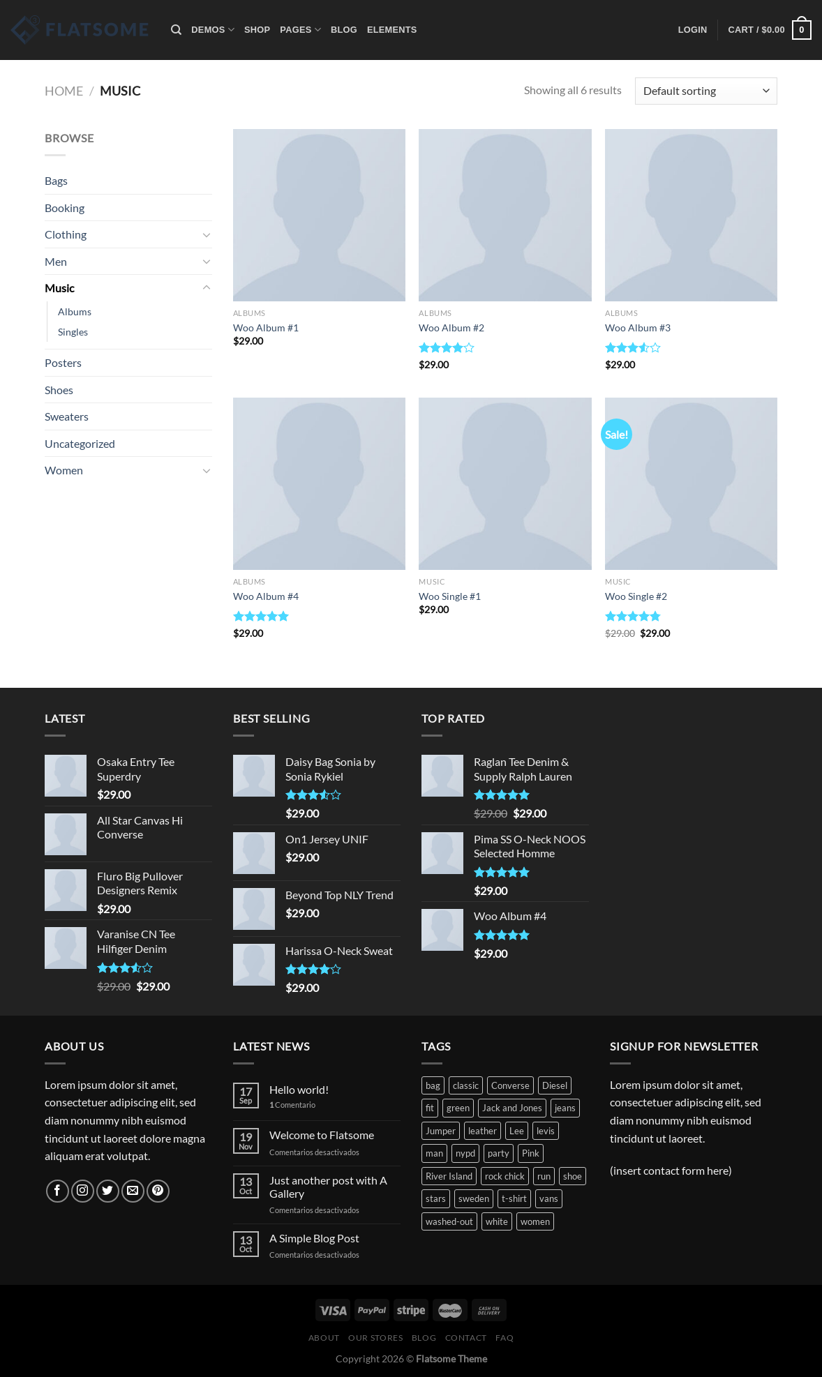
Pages (300, 29)
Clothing (66, 234)
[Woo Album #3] (691, 215)
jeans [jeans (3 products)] (565, 1107)
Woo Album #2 (451, 327)
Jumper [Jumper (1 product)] (441, 1130)
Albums (74, 311)
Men (56, 261)
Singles (73, 332)
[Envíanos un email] (132, 1191)
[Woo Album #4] (319, 484)
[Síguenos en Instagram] (82, 1191)
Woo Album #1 (266, 327)
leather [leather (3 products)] (482, 1130)
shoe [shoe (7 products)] (572, 1176)
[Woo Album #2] (505, 215)
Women (64, 469)
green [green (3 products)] (458, 1107)
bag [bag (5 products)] (433, 1085)
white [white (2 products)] (497, 1221)
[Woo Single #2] (691, 484)
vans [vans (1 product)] (548, 1198)
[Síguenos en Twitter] (107, 1191)
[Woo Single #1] (505, 484)
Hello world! (299, 1089)
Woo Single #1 (450, 596)
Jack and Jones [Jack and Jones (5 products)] (512, 1107)
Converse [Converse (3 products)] (510, 1085)
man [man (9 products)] (434, 1153)
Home (64, 90)
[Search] (176, 30)
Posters (63, 362)
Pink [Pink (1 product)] (530, 1153)
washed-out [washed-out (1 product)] (449, 1221)
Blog (344, 29)
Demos (212, 29)
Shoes (59, 389)
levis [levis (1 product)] (546, 1130)
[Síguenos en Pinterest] (158, 1191)
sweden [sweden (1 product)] (473, 1198)
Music (59, 287)
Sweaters (67, 416)
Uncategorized (80, 443)
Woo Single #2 (636, 596)
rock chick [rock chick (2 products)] (505, 1176)
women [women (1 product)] (535, 1221)
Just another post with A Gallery (328, 1186)
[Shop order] (706, 91)
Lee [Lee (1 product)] (516, 1130)
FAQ (504, 1337)
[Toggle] (206, 234)
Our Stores (375, 1337)
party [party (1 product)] (498, 1153)
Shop (257, 29)
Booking (64, 207)
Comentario (292, 1104)
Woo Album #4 (266, 596)
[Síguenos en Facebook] (57, 1191)
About (324, 1337)
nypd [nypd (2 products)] (465, 1153)
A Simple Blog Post (314, 1237)
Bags (56, 180)
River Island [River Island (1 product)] (449, 1176)
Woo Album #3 (638, 327)
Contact (466, 1337)
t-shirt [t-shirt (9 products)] (514, 1198)
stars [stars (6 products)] (436, 1198)
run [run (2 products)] (544, 1176)
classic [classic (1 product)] (466, 1085)
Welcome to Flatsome (321, 1134)
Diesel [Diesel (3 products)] (554, 1085)
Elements (392, 29)
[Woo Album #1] (319, 215)
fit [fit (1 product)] (430, 1107)
